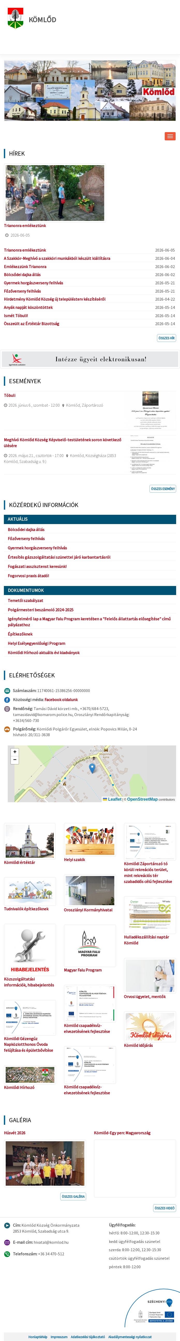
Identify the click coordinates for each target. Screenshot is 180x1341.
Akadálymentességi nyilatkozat (130, 1337)
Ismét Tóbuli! (16, 315)
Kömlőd (32, 18)
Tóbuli (9, 395)
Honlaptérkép (37, 1337)
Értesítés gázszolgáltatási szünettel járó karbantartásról (59, 557)
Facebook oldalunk (61, 699)
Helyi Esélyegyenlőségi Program (36, 643)
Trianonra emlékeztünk (25, 225)
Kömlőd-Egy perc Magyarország (122, 1132)
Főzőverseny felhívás (22, 291)
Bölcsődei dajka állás (22, 274)
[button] (92, 768)
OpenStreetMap (142, 799)
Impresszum (59, 1337)
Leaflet (112, 799)
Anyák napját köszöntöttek (28, 307)
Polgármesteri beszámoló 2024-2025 (40, 609)
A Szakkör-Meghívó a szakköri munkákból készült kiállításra (57, 258)
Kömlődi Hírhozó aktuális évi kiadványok (43, 652)
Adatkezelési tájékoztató (88, 1337)
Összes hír (167, 338)
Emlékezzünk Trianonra (25, 266)
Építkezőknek (20, 634)
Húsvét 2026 (14, 1132)
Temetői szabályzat (25, 600)
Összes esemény (163, 489)
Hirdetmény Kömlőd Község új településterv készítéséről (55, 299)
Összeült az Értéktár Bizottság (31, 323)
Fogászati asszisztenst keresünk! (37, 566)
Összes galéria (73, 1196)
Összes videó (165, 1208)
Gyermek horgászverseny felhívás (33, 282)
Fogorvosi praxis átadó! (28, 575)
